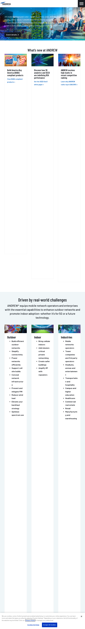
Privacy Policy (30, 620)
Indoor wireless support (14, 557)
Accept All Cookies (49, 625)
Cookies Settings (33, 625)
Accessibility (53, 608)
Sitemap (78, 608)
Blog (7, 581)
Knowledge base (11, 590)
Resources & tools (53, 563)
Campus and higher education (70, 200)
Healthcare (70, 207)
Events (8, 584)
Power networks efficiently (16, 170)
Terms (70, 608)
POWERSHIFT (14, 366)
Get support (53, 524)
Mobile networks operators (69, 153)
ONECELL (11, 294)
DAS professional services (15, 563)
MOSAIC (10, 330)
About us (8, 577)
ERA (7, 279)
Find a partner (51, 557)
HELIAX (10, 312)
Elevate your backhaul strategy (17, 213)
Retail (67, 217)
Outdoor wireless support (15, 560)
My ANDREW (50, 554)
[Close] (81, 616)
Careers (8, 587)
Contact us (31, 524)
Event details (12, 35)
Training (8, 566)
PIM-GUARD (12, 348)
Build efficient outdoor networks (18, 153)
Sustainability (51, 566)
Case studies (51, 560)
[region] (42, 621)
